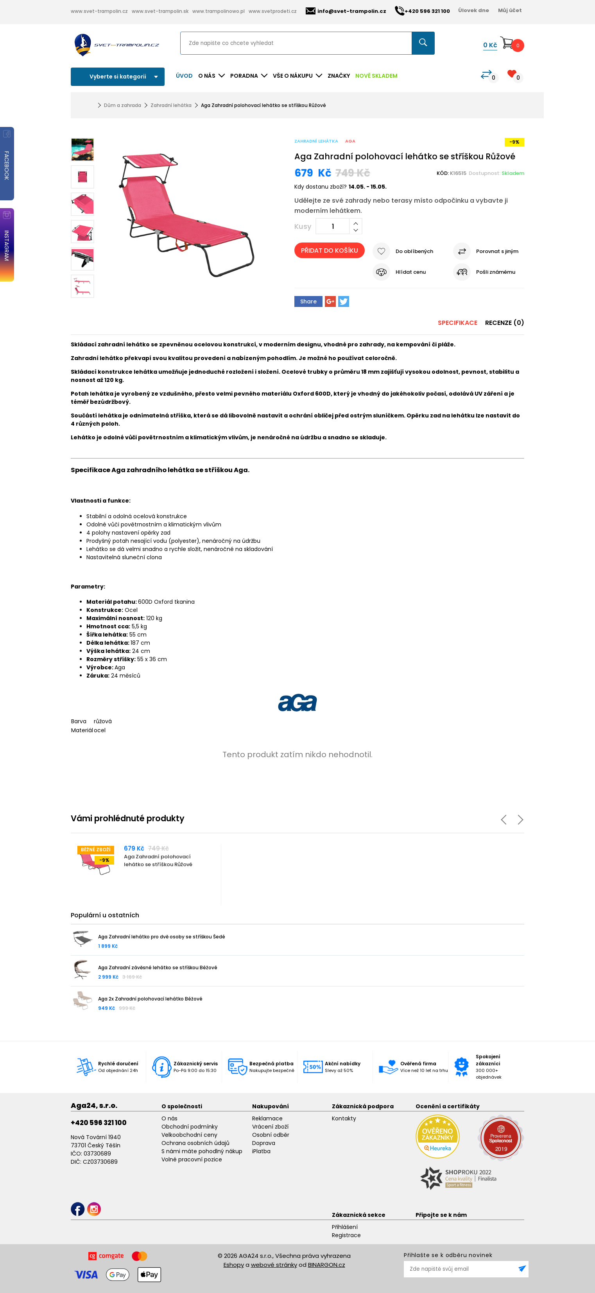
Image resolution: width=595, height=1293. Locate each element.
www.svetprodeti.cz (273, 11)
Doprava (263, 1143)
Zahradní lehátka (171, 105)
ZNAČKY (339, 76)
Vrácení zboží (270, 1127)
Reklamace (267, 1118)
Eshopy (234, 1265)
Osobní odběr (270, 1135)
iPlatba (261, 1151)
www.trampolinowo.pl (218, 11)
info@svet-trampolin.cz (346, 11)
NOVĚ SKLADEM (376, 76)
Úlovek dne (473, 10)
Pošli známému (495, 272)
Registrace (346, 1235)
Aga (350, 141)
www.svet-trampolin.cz (99, 11)
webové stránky (274, 1265)
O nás (169, 1118)
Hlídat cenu (411, 272)
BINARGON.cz (326, 1265)
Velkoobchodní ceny (189, 1135)
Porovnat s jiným (497, 251)
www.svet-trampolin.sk (160, 11)
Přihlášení (345, 1227)
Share (308, 301)
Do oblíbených (414, 251)
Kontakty (344, 1118)
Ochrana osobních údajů (195, 1143)
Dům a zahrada (122, 105)
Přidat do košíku (329, 250)
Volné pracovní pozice (191, 1159)
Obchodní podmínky (189, 1127)
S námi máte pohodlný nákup (201, 1151)
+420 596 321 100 (99, 1122)
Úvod (184, 76)
